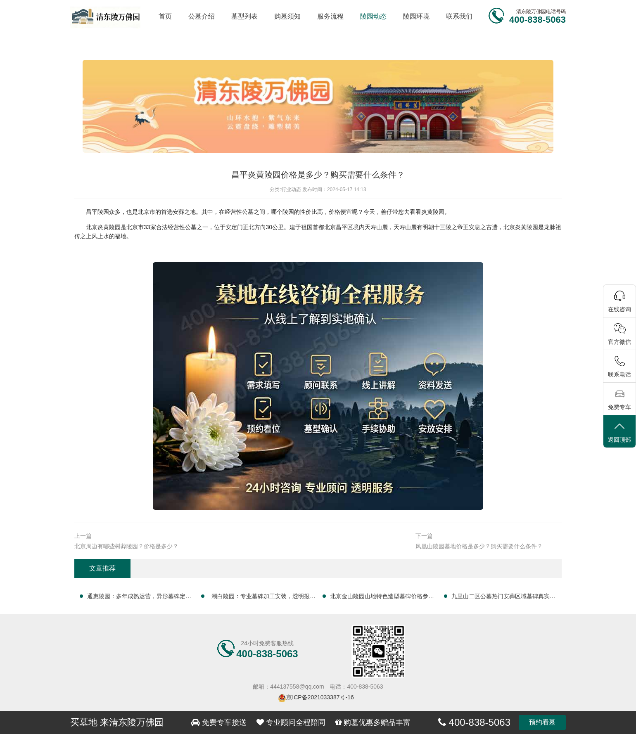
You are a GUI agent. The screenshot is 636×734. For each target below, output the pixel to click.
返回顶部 (619, 432)
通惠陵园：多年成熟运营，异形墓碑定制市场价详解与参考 (139, 598)
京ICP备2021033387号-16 (320, 697)
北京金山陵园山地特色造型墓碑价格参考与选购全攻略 (382, 598)
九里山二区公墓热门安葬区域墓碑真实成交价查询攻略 (503, 598)
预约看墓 (542, 722)
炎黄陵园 (432, 211)
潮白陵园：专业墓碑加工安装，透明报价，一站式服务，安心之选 (260, 598)
